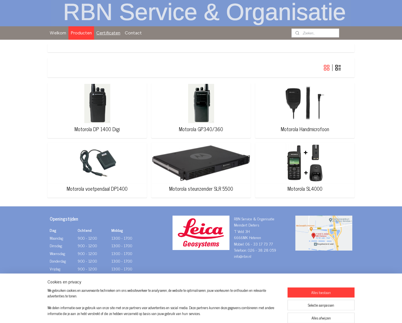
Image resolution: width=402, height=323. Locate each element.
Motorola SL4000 (305, 189)
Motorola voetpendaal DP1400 (97, 189)
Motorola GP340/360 (201, 129)
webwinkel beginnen (209, 312)
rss (193, 312)
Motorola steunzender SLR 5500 (201, 189)
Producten (81, 33)
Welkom (58, 33)
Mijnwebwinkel (246, 312)
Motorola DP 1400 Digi (97, 129)
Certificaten (108, 33)
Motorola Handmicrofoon (305, 129)
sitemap (185, 312)
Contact (133, 33)
